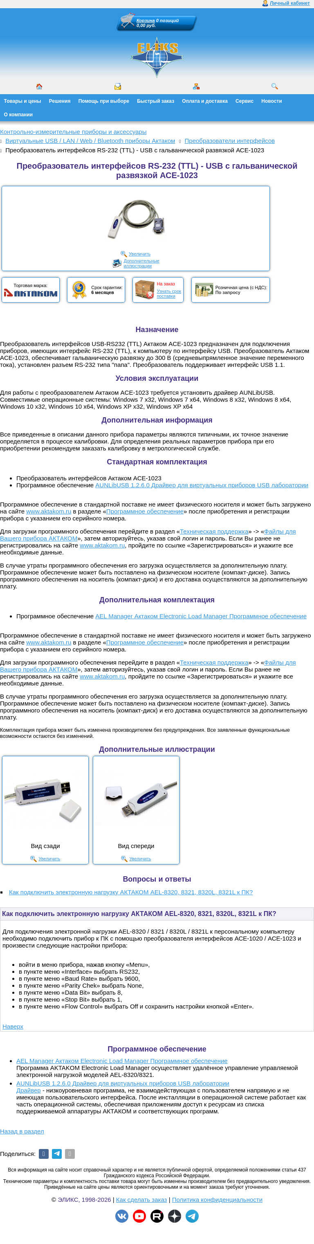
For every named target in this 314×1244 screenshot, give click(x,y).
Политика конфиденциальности (217, 1199)
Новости (271, 101)
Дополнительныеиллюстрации (141, 263)
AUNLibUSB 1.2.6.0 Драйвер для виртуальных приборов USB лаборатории (201, 485)
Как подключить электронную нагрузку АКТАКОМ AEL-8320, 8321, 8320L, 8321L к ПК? (131, 892)
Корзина (146, 20)
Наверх (12, 1026)
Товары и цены (22, 101)
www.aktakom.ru (48, 511)
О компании (18, 115)
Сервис (244, 101)
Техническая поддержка (214, 531)
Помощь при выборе (103, 101)
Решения (60, 101)
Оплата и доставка (205, 101)
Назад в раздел (22, 1131)
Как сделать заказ (141, 1199)
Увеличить (139, 253)
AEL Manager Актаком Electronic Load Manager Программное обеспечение (201, 616)
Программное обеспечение (145, 511)
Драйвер (28, 1090)
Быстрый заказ (155, 101)
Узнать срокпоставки (169, 294)
